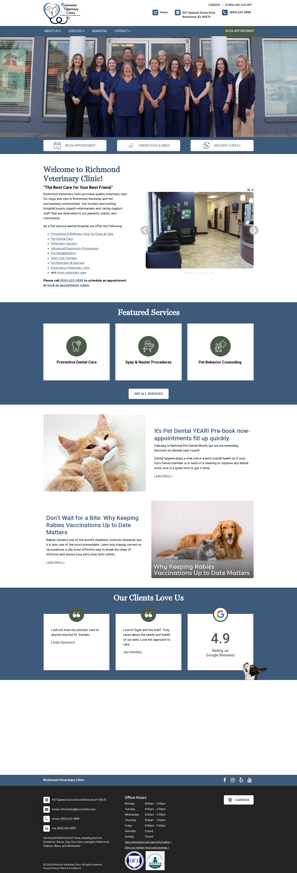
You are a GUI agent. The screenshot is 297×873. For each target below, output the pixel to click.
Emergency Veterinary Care (70, 268)
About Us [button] (52, 31)
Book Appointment (240, 31)
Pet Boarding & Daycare (67, 263)
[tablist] (200, 273)
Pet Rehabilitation (63, 253)
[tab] (186, 273)
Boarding (99, 31)
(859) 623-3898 (71, 280)
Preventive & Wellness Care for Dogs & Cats (82, 234)
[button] (249, 189)
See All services (148, 394)
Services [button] (76, 31)
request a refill (222, 145)
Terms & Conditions (70, 868)
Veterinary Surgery (64, 243)
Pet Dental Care (62, 239)
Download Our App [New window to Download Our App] (238, 5)
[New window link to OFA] (135, 860)
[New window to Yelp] (241, 780)
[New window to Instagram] (233, 780)
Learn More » (163, 476)
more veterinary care (71, 272)
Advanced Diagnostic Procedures (74, 248)
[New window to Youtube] (250, 780)
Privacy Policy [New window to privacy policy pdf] (50, 868)
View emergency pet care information (147, 842)
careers (238, 800)
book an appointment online (68, 285)
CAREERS (214, 5)
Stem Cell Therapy (64, 258)
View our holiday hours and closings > (147, 847)
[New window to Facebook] (224, 780)
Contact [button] (122, 31)
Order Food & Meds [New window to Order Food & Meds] (148, 145)
